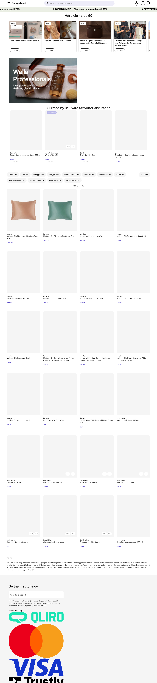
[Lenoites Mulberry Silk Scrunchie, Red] (60, 272)
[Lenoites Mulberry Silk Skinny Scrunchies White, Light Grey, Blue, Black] (133, 332)
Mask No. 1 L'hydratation (52, 482)
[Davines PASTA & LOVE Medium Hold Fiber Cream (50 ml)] (97, 394)
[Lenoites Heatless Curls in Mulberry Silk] (23, 394)
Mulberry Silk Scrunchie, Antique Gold (131, 236)
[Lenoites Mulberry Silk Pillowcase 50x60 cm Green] (60, 210)
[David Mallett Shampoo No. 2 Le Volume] (60, 516)
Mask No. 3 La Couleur (125, 482)
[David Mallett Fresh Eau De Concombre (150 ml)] (133, 516)
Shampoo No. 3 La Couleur (90, 542)
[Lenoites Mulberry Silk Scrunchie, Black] (23, 332)
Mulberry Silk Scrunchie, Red (54, 298)
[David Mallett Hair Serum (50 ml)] (23, 456)
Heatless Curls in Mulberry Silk (18, 420)
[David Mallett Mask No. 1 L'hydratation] (60, 456)
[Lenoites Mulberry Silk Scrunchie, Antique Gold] (133, 210)
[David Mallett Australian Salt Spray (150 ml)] (133, 394)
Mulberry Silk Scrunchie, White (92, 236)
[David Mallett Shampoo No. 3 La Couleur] (97, 516)
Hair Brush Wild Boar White (53, 420)
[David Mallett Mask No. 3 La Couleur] (133, 456)
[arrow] (63, 593)
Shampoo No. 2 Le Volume (53, 542)
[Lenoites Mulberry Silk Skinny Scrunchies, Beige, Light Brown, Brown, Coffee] (97, 332)
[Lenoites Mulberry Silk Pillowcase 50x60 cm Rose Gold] (23, 210)
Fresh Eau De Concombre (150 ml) (130, 542)
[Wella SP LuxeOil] (61, 130)
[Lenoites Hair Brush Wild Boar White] (60, 394)
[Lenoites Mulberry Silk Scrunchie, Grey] (97, 272)
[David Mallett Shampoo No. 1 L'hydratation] (23, 516)
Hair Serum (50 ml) (14, 482)
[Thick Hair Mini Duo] (96, 130)
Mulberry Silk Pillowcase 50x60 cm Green (59, 236)
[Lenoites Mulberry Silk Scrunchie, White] (97, 210)
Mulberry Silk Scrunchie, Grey (91, 298)
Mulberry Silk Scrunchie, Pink (18, 298)
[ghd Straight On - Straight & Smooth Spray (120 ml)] (131, 130)
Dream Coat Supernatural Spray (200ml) (25, 155)
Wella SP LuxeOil (51, 155)
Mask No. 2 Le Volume (88, 482)
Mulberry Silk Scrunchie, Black (18, 358)
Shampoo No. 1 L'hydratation (17, 542)
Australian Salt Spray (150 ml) (128, 420)
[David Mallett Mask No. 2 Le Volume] (97, 456)
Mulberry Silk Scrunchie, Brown (129, 298)
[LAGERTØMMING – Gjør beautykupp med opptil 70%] (78, 9)
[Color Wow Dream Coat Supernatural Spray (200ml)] (26, 130)
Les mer (15, 50)
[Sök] (79, 3)
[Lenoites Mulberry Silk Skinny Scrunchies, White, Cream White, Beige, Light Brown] (60, 332)
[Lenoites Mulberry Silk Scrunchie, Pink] (23, 272)
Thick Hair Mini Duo (87, 155)
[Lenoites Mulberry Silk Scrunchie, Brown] (133, 272)
